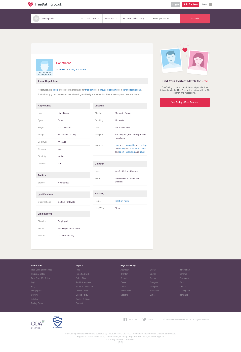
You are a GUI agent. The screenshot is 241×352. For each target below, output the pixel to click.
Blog (33, 286)
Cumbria (124, 278)
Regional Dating (38, 274)
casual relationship (109, 90)
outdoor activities (138, 148)
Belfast (153, 270)
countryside (129, 145)
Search (195, 18)
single (55, 90)
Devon (153, 278)
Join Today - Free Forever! (184, 102)
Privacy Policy (82, 291)
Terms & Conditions (84, 286)
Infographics (36, 291)
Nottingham (184, 291)
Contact (79, 303)
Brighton (124, 274)
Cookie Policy (82, 295)
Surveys (34, 295)
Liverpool (154, 286)
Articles (34, 299)
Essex (123, 282)
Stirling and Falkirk (77, 69)
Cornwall (183, 274)
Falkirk (63, 69)
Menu (205, 4)
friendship (90, 90)
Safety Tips (81, 278)
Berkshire (183, 295)
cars (117, 145)
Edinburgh (184, 278)
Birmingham (184, 270)
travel (142, 152)
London (182, 286)
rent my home (122, 201)
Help (78, 270)
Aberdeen (124, 270)
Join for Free (190, 4)
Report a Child (82, 274)
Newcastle (154, 291)
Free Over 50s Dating (40, 278)
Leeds (123, 286)
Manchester (125, 291)
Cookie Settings (83, 299)
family (122, 148)
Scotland (124, 295)
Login (175, 4)
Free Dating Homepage (41, 270)
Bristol (152, 274)
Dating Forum (37, 303)
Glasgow (154, 282)
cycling (143, 145)
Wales (152, 295)
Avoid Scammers (83, 282)
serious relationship (132, 90)
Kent (181, 282)
